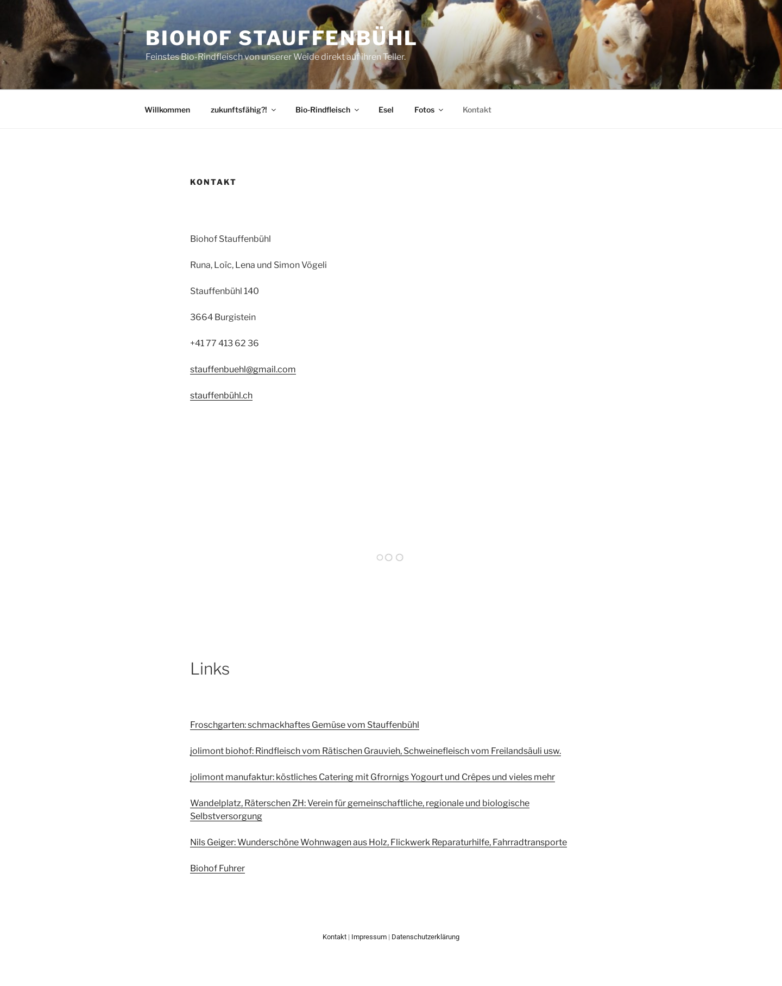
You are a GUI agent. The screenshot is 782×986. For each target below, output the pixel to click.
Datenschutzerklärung (425, 937)
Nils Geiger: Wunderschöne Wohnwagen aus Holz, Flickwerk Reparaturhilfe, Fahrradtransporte (378, 842)
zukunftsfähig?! (244, 109)
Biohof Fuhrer (217, 868)
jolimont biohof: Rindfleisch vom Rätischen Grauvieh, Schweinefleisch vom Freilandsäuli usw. (375, 751)
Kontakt (477, 109)
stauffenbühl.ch (221, 395)
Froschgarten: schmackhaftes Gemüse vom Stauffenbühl (304, 725)
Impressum (369, 937)
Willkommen (167, 109)
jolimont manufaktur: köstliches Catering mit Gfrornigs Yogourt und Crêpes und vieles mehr (372, 777)
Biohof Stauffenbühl (282, 38)
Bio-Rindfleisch (328, 109)
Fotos (429, 109)
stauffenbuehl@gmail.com (243, 369)
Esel (386, 109)
